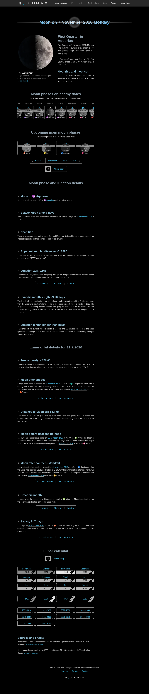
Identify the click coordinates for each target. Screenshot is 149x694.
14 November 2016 (84, 217)
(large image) (22, 81)
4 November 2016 (60, 467)
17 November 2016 (36, 475)
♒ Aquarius (49, 200)
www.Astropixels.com (34, 645)
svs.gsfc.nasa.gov (31, 653)
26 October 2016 (55, 438)
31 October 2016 (53, 384)
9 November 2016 (66, 443)
